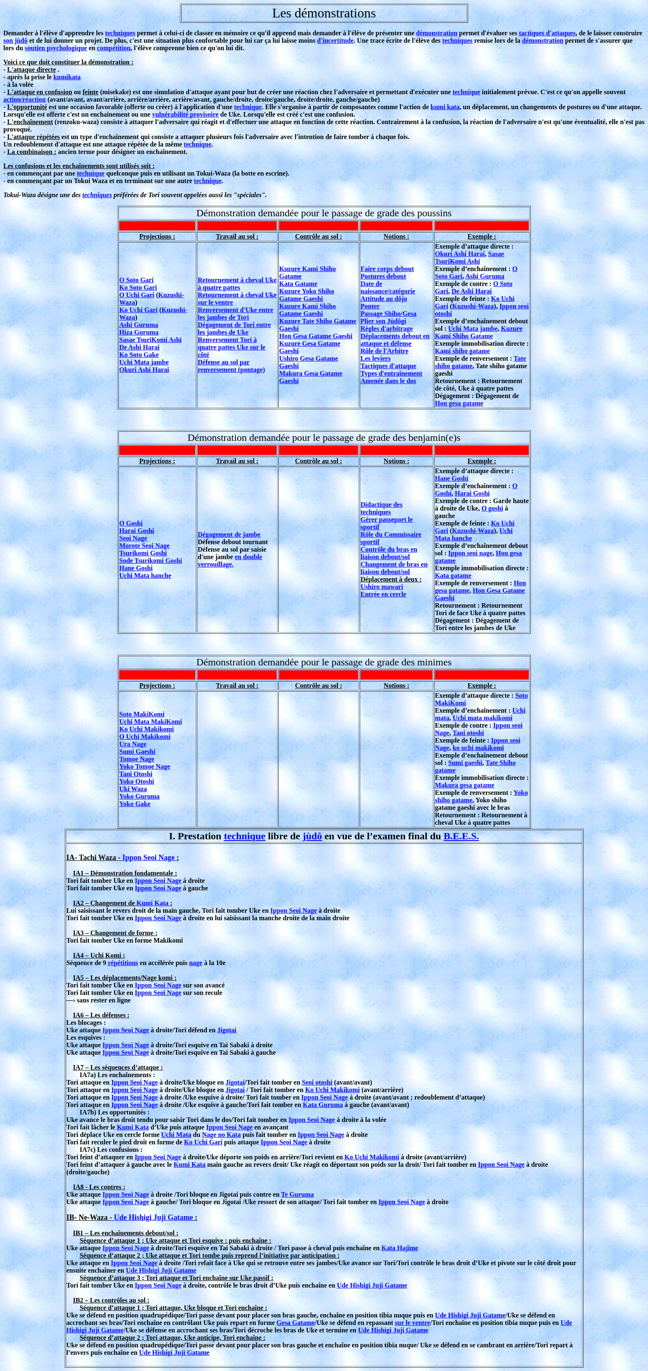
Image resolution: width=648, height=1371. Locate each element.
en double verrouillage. (230, 560)
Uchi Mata (176, 1134)
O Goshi (130, 523)
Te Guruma (297, 1194)
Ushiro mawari (382, 586)
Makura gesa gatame (464, 785)
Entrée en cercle (383, 594)
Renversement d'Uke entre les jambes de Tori (235, 313)
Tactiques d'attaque (388, 365)
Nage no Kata (221, 1134)
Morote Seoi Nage (144, 545)
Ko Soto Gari (138, 287)
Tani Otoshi (135, 773)
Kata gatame (453, 575)
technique (466, 91)
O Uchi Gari (136, 294)
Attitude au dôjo (384, 298)
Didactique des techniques (382, 508)
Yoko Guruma (139, 796)
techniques (120, 33)
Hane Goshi (135, 568)
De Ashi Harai (139, 347)
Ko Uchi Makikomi (146, 729)
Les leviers (375, 358)
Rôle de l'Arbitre (384, 350)
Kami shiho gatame (462, 350)
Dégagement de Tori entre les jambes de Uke (234, 328)
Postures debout (383, 276)
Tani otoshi (468, 732)
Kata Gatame (298, 283)
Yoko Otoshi (136, 781)
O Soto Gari (136, 279)
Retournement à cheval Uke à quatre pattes (237, 283)
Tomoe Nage (136, 758)
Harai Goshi (136, 530)
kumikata (67, 77)
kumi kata (445, 106)
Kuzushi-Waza (472, 306)
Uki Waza (133, 788)
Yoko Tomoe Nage (144, 766)
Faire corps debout (387, 268)
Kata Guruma (323, 1104)
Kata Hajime (399, 1247)
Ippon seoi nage (470, 553)
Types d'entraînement (391, 373)
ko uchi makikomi (478, 747)
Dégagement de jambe (229, 534)
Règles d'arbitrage (387, 328)
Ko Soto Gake (139, 354)
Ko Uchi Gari (138, 309)
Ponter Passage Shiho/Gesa (389, 310)
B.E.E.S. (461, 836)
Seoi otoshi (317, 1082)
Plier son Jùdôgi (383, 321)
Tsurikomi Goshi (143, 553)
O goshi (492, 508)
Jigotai (226, 1030)
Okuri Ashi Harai (144, 369)
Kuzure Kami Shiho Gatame (478, 332)
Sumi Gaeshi (137, 751)
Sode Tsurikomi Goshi (150, 560)
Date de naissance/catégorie (388, 287)
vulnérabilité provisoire (185, 114)
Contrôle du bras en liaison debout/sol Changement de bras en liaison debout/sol (394, 560)
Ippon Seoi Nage (148, 857)
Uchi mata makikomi (483, 717)
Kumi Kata (153, 903)
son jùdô (15, 40)
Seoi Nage (133, 538)
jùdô (312, 836)
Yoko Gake (134, 803)
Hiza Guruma (139, 332)
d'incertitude (335, 40)
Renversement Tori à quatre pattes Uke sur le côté (231, 347)
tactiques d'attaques (547, 33)
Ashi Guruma (138, 324)
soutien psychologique (56, 47)
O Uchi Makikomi (145, 736)
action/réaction (24, 99)
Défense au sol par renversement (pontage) (231, 366)
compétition (113, 47)
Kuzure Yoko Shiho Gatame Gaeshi (306, 295)
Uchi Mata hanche (145, 575)
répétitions (123, 962)
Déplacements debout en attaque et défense (395, 339)
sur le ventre (412, 1322)
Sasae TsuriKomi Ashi (150, 339)
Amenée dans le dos (388, 380)
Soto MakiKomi (141, 714)
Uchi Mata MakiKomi (150, 721)
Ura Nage (132, 744)
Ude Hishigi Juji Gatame (153, 1217)
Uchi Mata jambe (144, 362)
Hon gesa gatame (459, 403)
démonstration (437, 33)
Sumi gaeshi (465, 762)
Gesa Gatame (296, 1322)
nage (195, 962)
